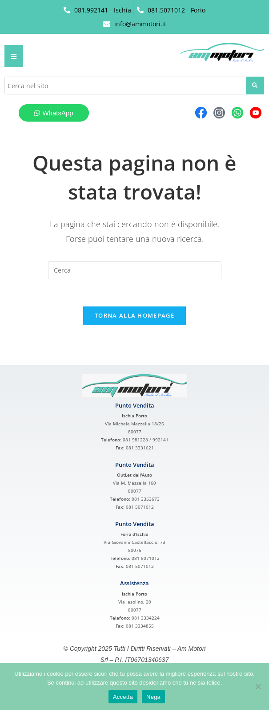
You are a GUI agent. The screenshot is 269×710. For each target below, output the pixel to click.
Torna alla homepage (134, 315)
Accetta (123, 697)
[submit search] (255, 85)
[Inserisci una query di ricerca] (134, 270)
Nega (153, 697)
